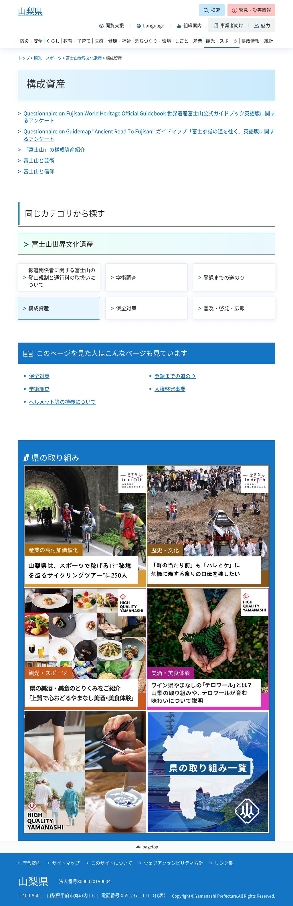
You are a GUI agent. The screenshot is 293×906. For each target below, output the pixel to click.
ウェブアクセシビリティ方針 (173, 862)
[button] (251, 10)
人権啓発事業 (170, 388)
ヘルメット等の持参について (62, 401)
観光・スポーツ (48, 58)
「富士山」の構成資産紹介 (54, 149)
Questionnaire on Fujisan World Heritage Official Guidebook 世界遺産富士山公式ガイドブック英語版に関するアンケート (149, 116)
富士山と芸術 (38, 160)
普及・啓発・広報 (224, 308)
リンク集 (224, 862)
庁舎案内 (31, 862)
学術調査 (126, 277)
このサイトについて (111, 862)
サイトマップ (66, 862)
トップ (24, 58)
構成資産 (38, 308)
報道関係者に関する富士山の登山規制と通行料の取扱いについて (61, 277)
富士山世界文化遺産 (84, 58)
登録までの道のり (224, 277)
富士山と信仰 (38, 171)
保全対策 (126, 308)
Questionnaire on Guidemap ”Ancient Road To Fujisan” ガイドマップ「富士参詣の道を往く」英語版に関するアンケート (148, 134)
